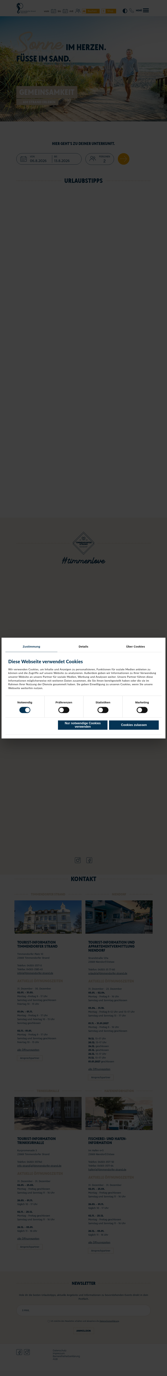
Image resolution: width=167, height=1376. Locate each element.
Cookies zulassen (134, 725)
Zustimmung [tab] (31, 646)
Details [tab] (83, 646)
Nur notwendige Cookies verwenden (83, 725)
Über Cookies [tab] (135, 646)
